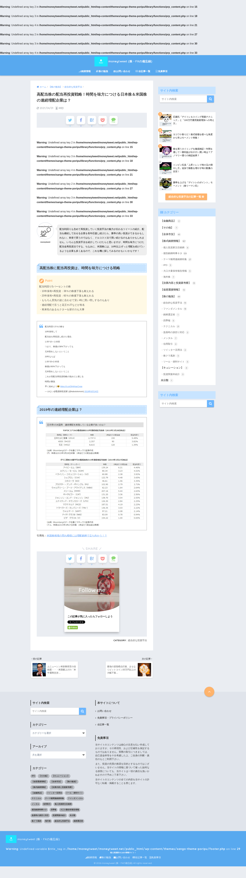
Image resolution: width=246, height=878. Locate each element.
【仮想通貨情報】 (173, 290)
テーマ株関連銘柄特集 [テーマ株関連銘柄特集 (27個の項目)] (54, 800)
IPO (167, 265)
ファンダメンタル (175, 309)
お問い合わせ (121, 71)
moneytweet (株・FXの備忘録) (123, 61)
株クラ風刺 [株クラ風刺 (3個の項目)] (36, 823)
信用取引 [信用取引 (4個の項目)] (47, 806)
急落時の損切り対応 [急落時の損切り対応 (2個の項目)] (40, 817)
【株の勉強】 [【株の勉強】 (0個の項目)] (71, 783)
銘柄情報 (85, 71)
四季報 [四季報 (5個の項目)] (53, 811)
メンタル (170, 338)
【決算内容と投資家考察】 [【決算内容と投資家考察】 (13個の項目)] (62, 789)
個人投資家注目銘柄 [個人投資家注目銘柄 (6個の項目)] (63, 806)
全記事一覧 (143, 71)
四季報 (169, 321)
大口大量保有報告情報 (177, 271)
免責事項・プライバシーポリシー (115, 719)
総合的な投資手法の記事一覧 (186, 196)
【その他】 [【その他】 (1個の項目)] (43, 778)
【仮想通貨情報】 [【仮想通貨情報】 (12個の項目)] (39, 783)
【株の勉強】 (171, 297)
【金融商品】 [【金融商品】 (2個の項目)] (37, 794)
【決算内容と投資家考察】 (178, 283)
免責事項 (161, 71)
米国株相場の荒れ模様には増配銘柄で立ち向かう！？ (77, 536)
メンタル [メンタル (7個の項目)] (35, 806)
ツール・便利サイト (176, 362)
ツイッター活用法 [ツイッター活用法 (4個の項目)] (54, 794)
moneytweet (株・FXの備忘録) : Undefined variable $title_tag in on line (117, 841)
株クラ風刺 (171, 356)
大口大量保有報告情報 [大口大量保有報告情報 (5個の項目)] (69, 811)
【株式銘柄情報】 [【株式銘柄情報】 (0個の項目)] (39, 789)
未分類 (167, 380)
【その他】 (169, 228)
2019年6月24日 (91, 392)
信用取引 (170, 344)
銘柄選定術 (171, 315)
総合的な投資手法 (137, 641)
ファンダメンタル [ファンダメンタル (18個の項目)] (75, 800)
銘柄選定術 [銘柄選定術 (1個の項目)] (78, 823)
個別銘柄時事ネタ (175, 253)
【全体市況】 (171, 234)
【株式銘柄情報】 (173, 241)
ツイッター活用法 (175, 350)
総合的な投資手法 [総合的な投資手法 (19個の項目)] (62, 823)
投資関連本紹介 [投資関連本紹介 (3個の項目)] (59, 817)
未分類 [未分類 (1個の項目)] (72, 817)
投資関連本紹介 (174, 374)
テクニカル (171, 326)
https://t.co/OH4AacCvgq (71, 387)
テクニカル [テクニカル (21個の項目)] (36, 800)
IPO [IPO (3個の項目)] (33, 778)
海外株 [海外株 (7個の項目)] (48, 823)
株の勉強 (102, 71)
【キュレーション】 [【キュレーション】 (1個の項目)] (60, 778)
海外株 (169, 277)
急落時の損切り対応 (176, 332)
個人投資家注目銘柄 (176, 248)
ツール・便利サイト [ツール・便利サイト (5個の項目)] (74, 794)
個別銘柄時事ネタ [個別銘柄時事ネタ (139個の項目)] (39, 811)
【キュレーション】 (174, 368)
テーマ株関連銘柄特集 (177, 259)
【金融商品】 (171, 221)
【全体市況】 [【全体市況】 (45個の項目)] (56, 783)
